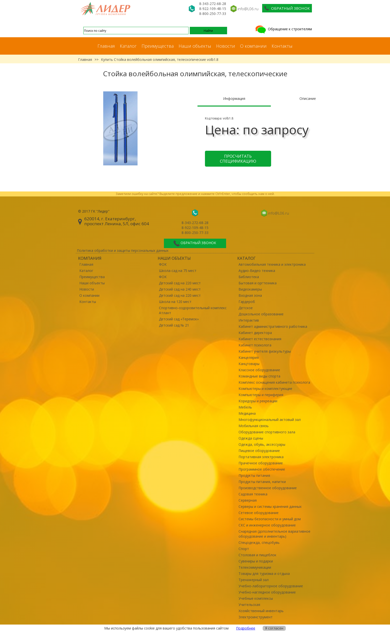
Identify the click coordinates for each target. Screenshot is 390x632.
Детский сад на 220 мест (180, 283)
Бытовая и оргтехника (258, 283)
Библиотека (249, 276)
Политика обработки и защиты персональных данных (122, 250)
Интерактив (249, 320)
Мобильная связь (254, 425)
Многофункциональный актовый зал (270, 419)
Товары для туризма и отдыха (264, 573)
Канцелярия (249, 357)
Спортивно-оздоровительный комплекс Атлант (193, 310)
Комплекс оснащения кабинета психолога (274, 382)
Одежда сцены (251, 438)
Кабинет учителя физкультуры (265, 351)
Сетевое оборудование (259, 512)
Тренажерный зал (254, 579)
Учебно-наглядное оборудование (267, 592)
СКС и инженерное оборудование (267, 525)
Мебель (245, 407)
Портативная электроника (261, 456)
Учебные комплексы (256, 598)
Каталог (128, 46)
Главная (106, 46)
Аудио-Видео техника (257, 270)
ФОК (163, 264)
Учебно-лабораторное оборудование (271, 586)
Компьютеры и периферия (261, 394)
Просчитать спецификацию (238, 158)
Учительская (249, 604)
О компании (253, 46)
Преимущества (158, 46)
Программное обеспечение (262, 469)
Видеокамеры (250, 289)
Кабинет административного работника (273, 326)
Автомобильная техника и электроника (272, 264)
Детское (246, 307)
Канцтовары (249, 363)
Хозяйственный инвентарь (261, 610)
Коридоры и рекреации (258, 401)
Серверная (248, 500)
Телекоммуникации (255, 567)
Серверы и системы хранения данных (270, 506)
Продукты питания (254, 475)
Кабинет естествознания (260, 338)
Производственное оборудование (268, 487)
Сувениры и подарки (256, 561)
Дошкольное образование (261, 314)
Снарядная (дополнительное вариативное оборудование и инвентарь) (274, 534)
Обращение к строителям (283, 29)
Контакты (282, 46)
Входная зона (250, 295)
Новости (225, 46)
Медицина (247, 413)
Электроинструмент (256, 617)
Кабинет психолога (255, 345)
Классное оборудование (259, 370)
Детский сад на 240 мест (180, 289)
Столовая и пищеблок (257, 555)
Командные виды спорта (259, 376)
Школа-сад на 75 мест (177, 270)
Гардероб (247, 301)
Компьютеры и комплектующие (265, 388)
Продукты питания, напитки (262, 481)
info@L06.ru (248, 8)
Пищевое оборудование (259, 450)
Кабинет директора (255, 332)
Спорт (244, 548)
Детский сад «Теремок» (179, 319)
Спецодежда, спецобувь (259, 542)
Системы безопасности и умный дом (270, 519)
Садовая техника (253, 494)
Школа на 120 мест (175, 301)
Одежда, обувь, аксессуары (262, 444)
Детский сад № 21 (174, 325)
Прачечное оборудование (261, 463)
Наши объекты (195, 46)
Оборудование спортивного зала (267, 432)
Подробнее (245, 628)
